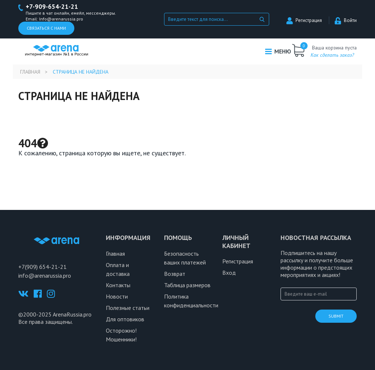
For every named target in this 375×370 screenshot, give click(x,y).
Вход (229, 272)
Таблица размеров (187, 285)
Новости (117, 296)
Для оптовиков (125, 319)
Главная (30, 72)
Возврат (174, 273)
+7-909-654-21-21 (52, 7)
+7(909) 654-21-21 (42, 266)
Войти (346, 20)
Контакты (118, 285)
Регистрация (304, 20)
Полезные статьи (127, 307)
